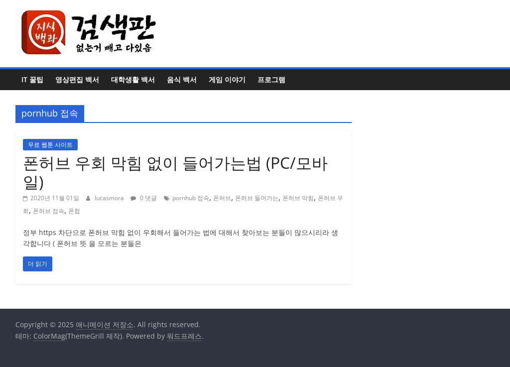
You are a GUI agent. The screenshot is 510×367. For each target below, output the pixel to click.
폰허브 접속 (48, 211)
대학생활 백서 (133, 79)
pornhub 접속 (190, 198)
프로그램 (271, 79)
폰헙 (74, 211)
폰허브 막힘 (298, 198)
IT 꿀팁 (32, 79)
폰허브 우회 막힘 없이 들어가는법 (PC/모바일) (175, 172)
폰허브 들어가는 (256, 198)
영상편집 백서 (77, 79)
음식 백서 (182, 79)
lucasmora (110, 198)
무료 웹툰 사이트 (50, 144)
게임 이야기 (227, 79)
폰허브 (222, 198)
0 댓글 (143, 198)
